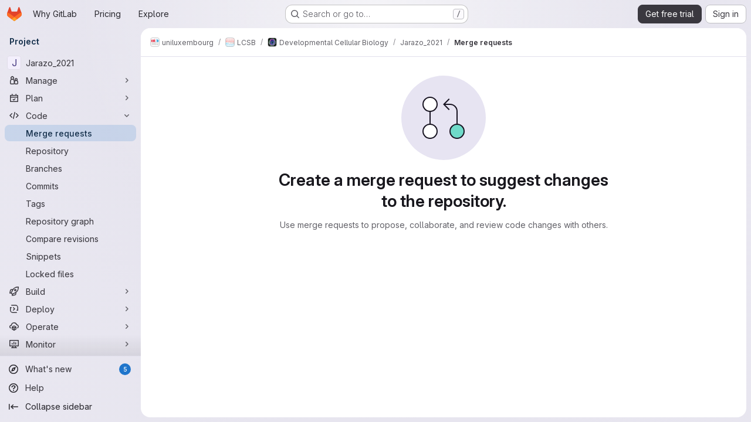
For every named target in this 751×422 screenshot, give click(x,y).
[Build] (70, 291)
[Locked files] (70, 274)
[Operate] (70, 326)
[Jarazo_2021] (70, 63)
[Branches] (70, 168)
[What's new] (70, 369)
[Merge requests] (70, 133)
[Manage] (70, 80)
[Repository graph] (70, 221)
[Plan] (70, 98)
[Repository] (70, 150)
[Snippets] (70, 256)
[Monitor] (70, 344)
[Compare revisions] (70, 238)
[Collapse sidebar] (70, 407)
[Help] (70, 388)
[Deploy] (70, 309)
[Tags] (70, 203)
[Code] (70, 115)
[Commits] (70, 186)
